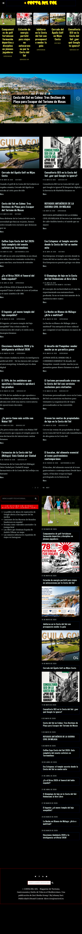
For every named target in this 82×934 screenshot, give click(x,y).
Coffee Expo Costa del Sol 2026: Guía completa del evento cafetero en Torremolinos (18, 244)
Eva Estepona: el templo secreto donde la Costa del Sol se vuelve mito (61, 244)
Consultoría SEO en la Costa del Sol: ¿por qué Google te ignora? (74, 37)
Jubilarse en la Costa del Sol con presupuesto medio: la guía (41, 37)
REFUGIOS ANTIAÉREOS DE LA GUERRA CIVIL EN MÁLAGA (59, 205)
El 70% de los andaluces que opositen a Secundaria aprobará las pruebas (18, 383)
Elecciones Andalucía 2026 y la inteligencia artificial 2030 (18, 347)
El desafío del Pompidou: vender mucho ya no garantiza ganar (61, 347)
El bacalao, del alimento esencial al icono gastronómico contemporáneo (61, 455)
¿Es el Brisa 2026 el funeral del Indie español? (18, 277)
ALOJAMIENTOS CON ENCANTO (54, 285)
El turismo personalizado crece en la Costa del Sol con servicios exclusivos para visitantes (62, 383)
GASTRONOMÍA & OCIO (22, 252)
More (1, 194)
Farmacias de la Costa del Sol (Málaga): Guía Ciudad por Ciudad (19, 453)
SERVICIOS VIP (24, 59)
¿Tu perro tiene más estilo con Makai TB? (17, 419)
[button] (35, 497)
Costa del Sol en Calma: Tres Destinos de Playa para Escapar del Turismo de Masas (40, 99)
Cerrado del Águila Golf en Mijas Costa (58, 34)
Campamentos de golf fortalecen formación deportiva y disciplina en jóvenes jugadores (8, 40)
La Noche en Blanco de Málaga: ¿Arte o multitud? (60, 313)
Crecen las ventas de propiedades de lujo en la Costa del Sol (62, 419)
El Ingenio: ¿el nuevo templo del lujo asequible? (18, 313)
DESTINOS (58, 43)
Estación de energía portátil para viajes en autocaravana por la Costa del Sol (24, 42)
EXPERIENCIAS (8, 56)
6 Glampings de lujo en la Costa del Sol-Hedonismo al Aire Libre (61, 277)
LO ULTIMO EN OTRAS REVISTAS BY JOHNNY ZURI (18, 505)
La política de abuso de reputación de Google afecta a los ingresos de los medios (19, 513)
